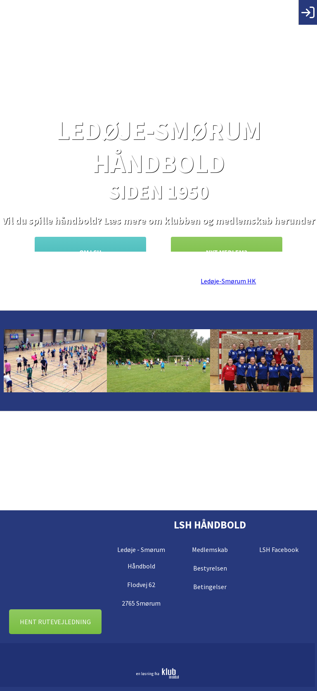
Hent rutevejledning (55, 622)
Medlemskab (210, 549)
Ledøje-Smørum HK (228, 281)
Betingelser (210, 587)
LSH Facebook (278, 549)
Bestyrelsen (210, 568)
